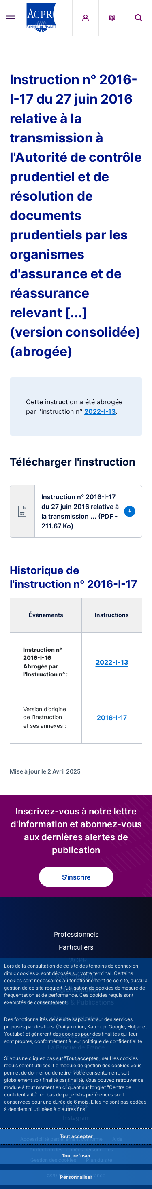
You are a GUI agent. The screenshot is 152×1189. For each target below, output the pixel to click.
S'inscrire (76, 877)
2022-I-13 (100, 411)
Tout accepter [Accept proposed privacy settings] (76, 1136)
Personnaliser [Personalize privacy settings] (76, 1177)
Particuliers (76, 947)
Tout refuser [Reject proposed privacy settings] (76, 1156)
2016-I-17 (112, 718)
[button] (76, 511)
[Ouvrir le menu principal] (10, 18)
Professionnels (76, 934)
